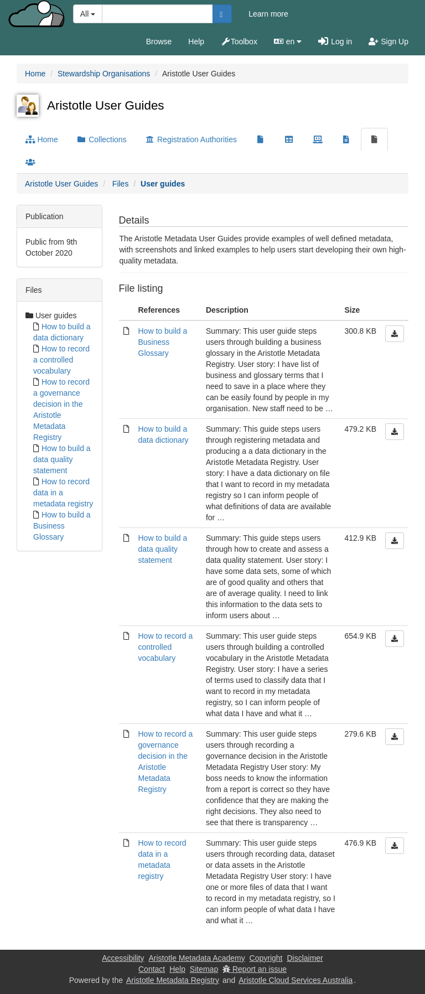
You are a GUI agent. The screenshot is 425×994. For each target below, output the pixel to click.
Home (35, 73)
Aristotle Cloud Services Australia (296, 980)
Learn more (268, 13)
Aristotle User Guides (61, 183)
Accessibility (123, 958)
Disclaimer (305, 958)
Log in (335, 41)
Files (120, 183)
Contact (151, 969)
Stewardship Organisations (104, 73)
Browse (159, 41)
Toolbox (239, 41)
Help (196, 41)
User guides (163, 183)
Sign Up (388, 41)
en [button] (288, 41)
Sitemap (204, 969)
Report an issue (254, 969)
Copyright (266, 958)
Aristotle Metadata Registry (172, 980)
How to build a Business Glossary (62, 525)
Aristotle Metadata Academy (196, 958)
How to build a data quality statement (62, 459)
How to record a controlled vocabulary (61, 359)
